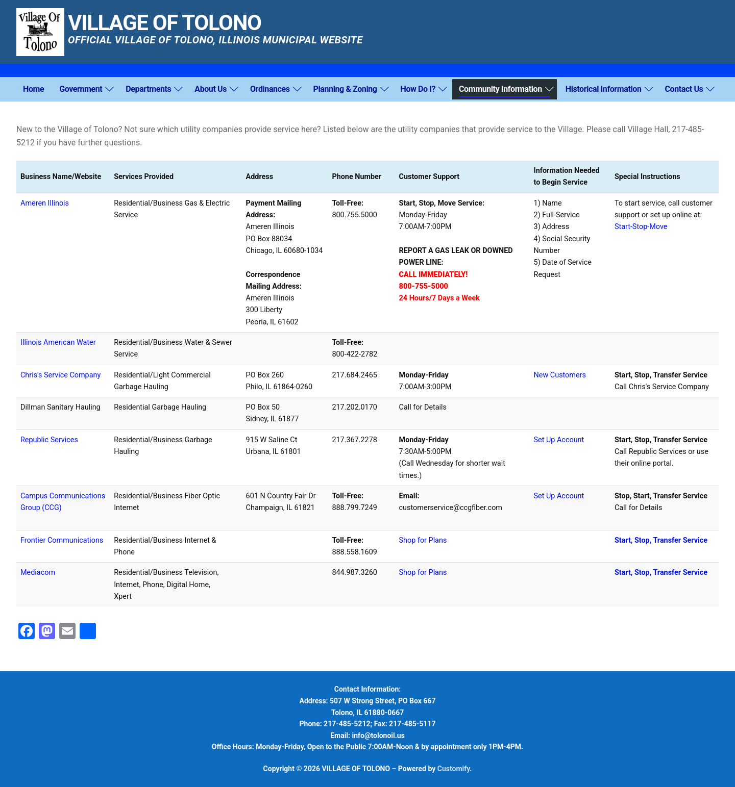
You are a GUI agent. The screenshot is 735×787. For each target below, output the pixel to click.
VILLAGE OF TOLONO (164, 23)
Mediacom (37, 572)
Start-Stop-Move (641, 226)
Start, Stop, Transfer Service (661, 572)
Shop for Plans (423, 540)
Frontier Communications (61, 540)
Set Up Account (559, 440)
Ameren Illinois (44, 203)
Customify (453, 769)
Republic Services (49, 440)
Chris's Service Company (60, 375)
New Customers (560, 375)
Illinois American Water (58, 342)
